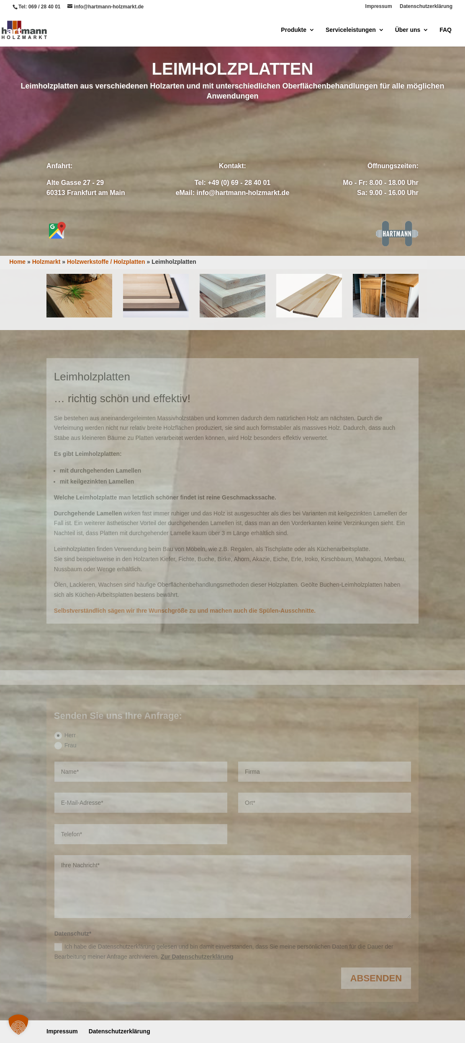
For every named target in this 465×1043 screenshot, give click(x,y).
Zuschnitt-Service (232, 222)
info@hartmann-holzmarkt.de (242, 192)
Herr (65, 735)
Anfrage (196, 127)
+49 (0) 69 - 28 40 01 (239, 182)
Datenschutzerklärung (426, 6)
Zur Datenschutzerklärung (197, 956)
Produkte (293, 30)
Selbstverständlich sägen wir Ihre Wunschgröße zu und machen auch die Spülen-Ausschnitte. (185, 610)
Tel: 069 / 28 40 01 (39, 7)
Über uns (408, 30)
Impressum (378, 6)
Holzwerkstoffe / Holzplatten (106, 261)
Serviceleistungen (351, 30)
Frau (65, 745)
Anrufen (268, 127)
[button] (18, 1024)
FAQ (445, 30)
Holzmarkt (46, 261)
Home (17, 261)
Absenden (376, 978)
